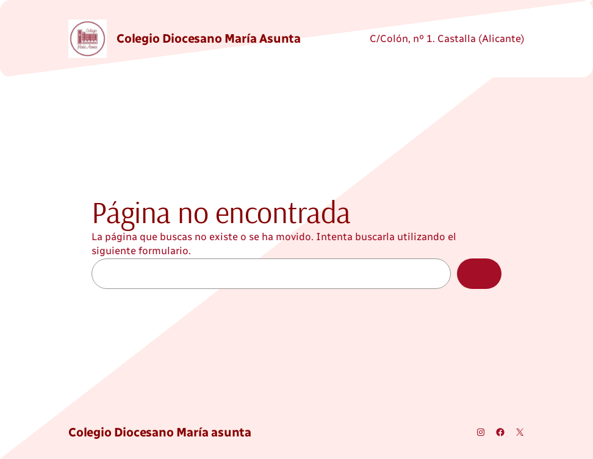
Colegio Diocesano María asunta (209, 38)
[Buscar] (479, 273)
